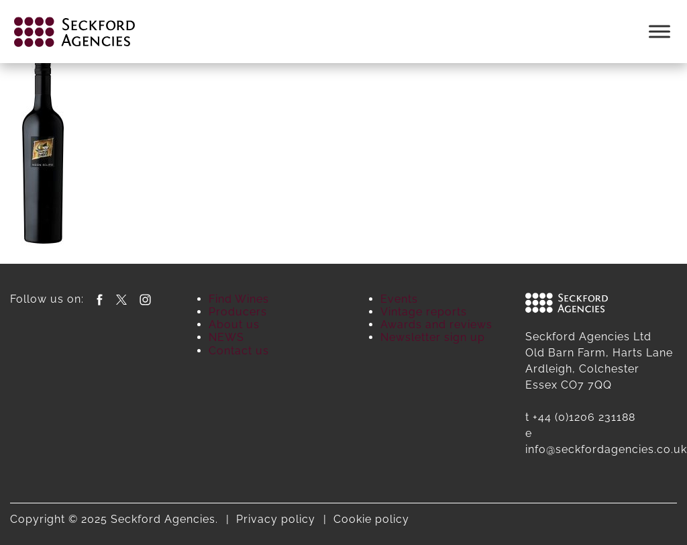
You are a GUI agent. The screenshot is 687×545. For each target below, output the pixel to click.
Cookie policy (371, 519)
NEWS (226, 337)
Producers (238, 311)
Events (399, 299)
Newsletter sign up (432, 337)
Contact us (239, 350)
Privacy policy (275, 519)
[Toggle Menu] (659, 31)
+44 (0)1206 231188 (584, 417)
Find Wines (239, 299)
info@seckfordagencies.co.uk (606, 449)
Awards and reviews (436, 324)
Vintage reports (423, 311)
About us (234, 324)
